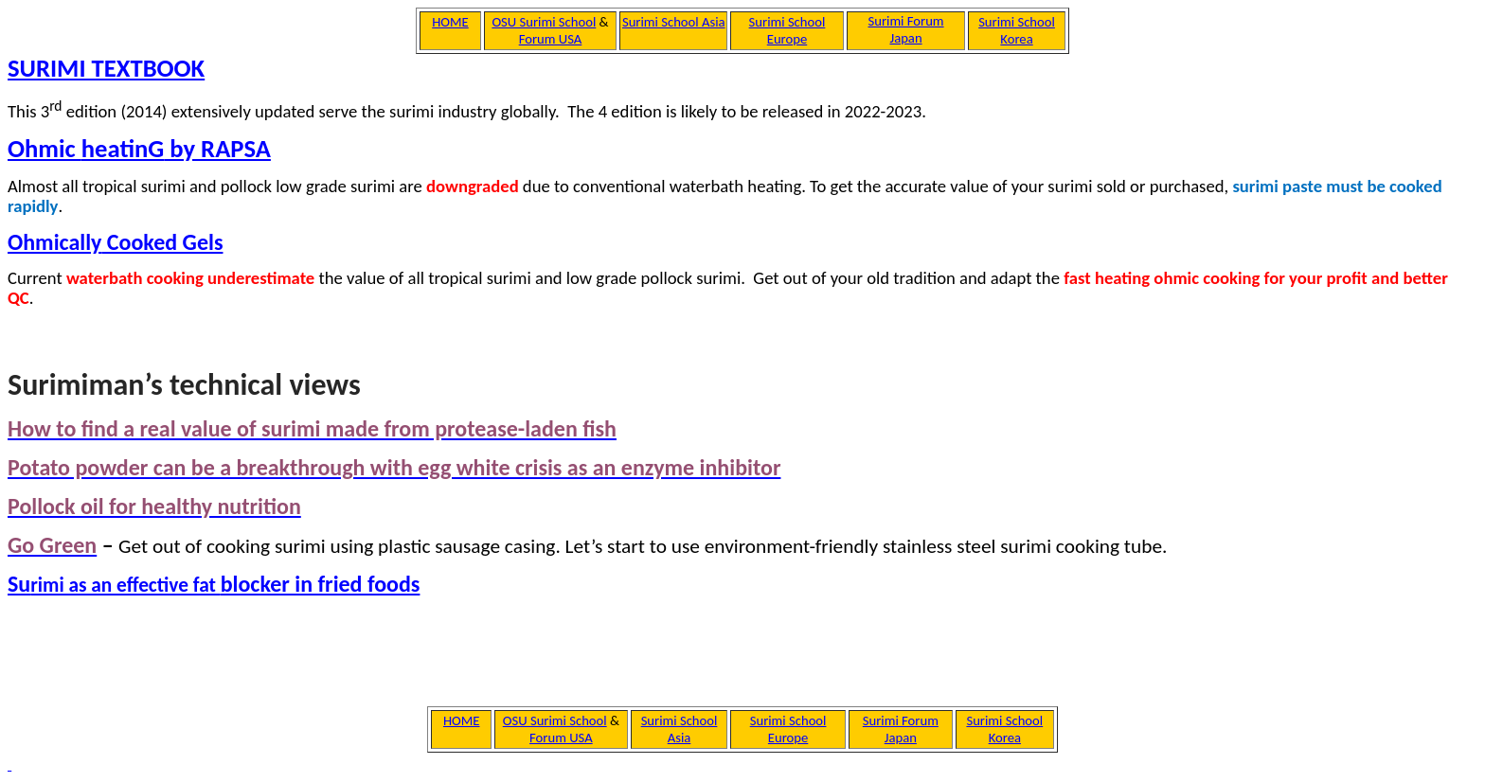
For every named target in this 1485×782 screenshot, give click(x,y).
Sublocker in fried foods (214, 583)
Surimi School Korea (1004, 729)
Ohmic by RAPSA (139, 148)
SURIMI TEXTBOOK (106, 68)
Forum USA (561, 737)
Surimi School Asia (679, 729)
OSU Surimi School (555, 720)
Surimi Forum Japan (901, 729)
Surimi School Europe (788, 729)
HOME (461, 720)
